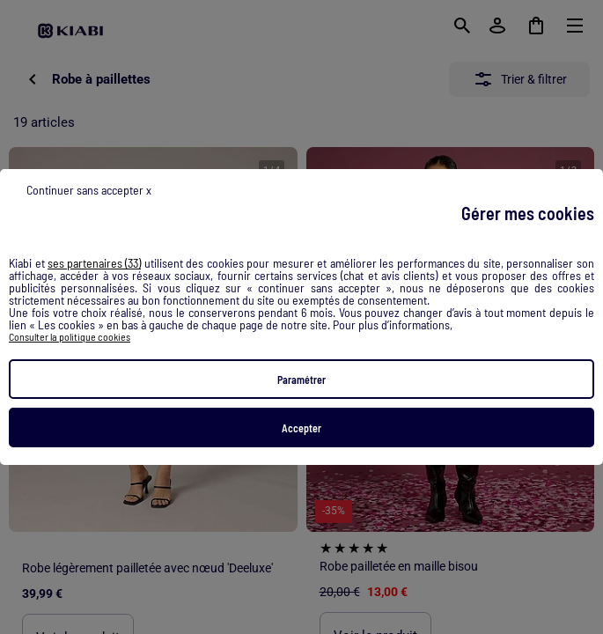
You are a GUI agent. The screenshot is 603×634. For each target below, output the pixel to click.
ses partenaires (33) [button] (94, 263)
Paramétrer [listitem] (301, 379)
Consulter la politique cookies (69, 336)
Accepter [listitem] (301, 428)
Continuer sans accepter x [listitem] (88, 189)
